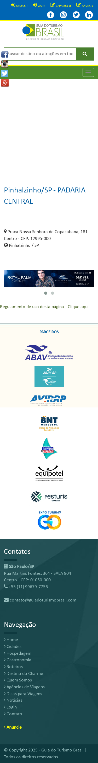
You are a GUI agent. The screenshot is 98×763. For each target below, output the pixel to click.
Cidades (12, 646)
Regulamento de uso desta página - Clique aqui (44, 306)
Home (11, 639)
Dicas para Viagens (23, 693)
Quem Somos (18, 680)
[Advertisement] (49, 128)
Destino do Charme (23, 673)
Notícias (13, 700)
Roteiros (13, 666)
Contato (13, 714)
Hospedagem (17, 653)
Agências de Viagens (24, 687)
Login (10, 707)
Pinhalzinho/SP (28, 190)
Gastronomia (17, 660)
